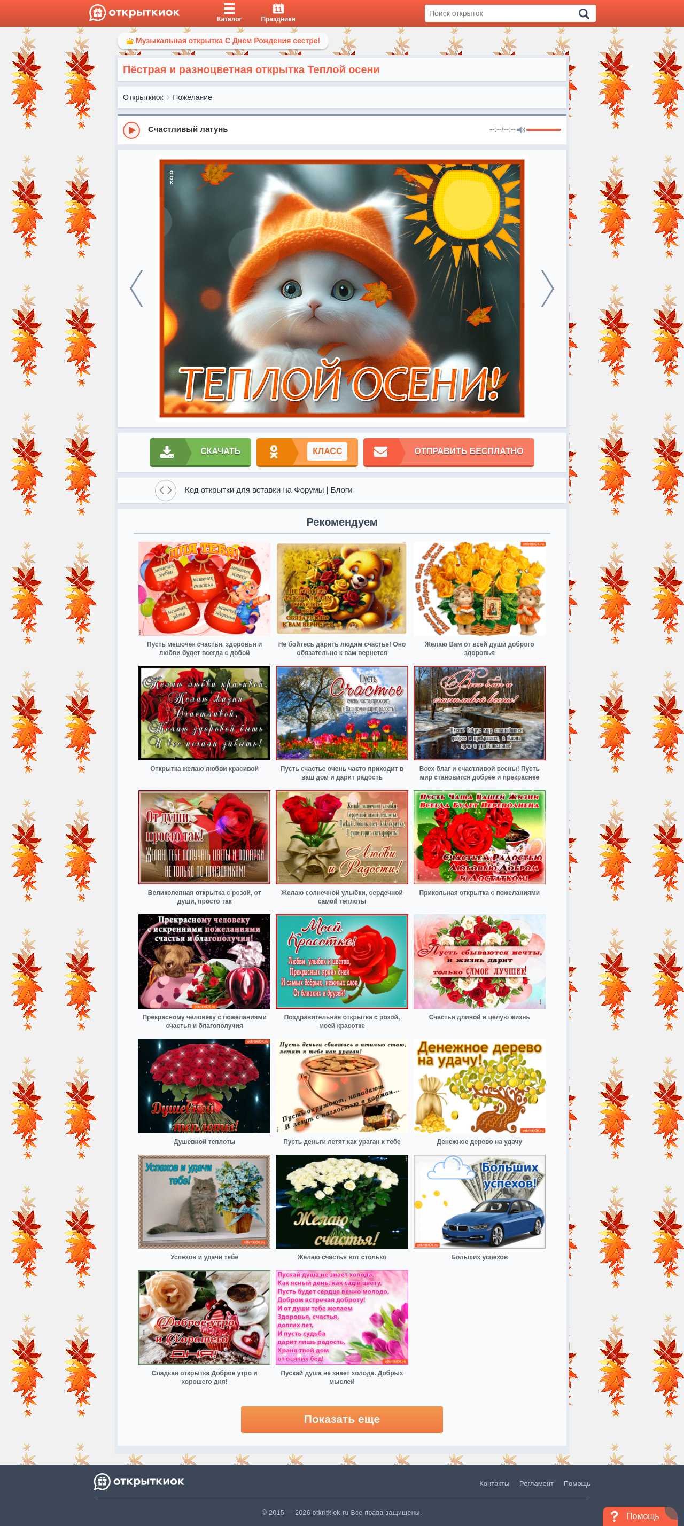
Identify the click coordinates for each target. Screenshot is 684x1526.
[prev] (136, 288)
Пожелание (192, 97)
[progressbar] (543, 130)
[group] (342, 129)
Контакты (494, 1484)
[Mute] (521, 130)
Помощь (577, 1484)
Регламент (536, 1484)
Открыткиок (143, 97)
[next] (548, 288)
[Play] (131, 130)
